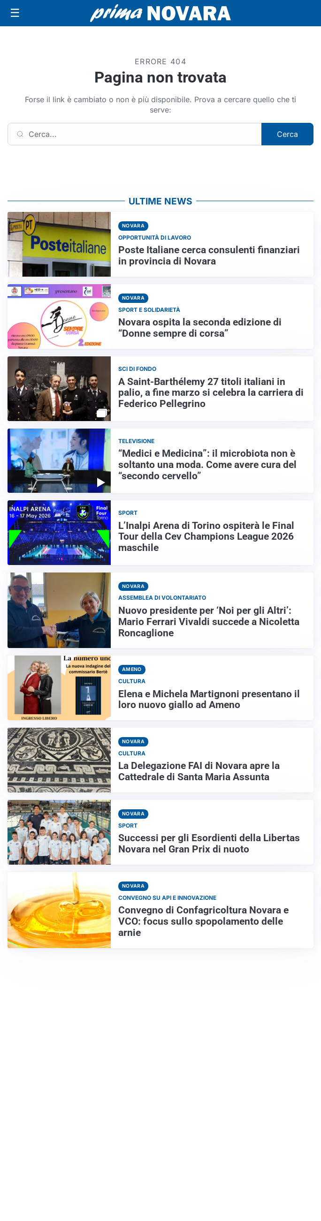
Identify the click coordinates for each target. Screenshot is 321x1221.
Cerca (287, 134)
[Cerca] (135, 134)
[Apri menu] (15, 13)
